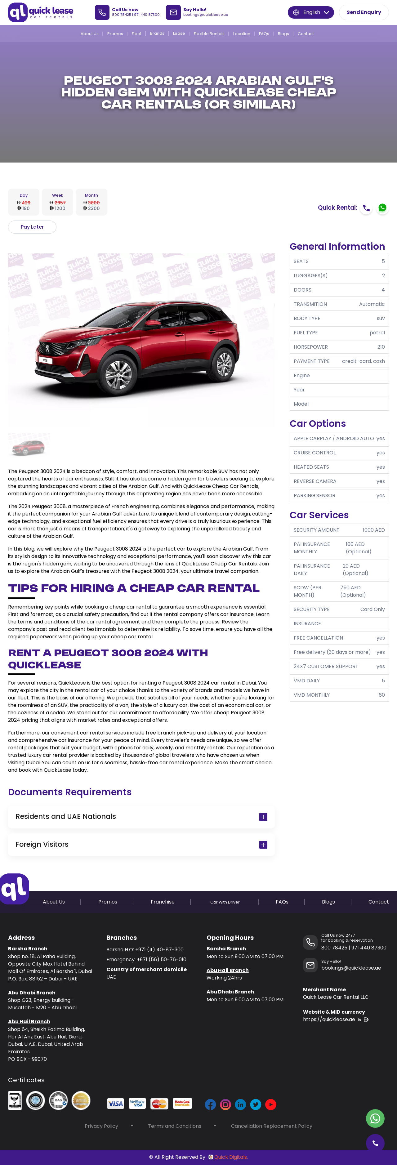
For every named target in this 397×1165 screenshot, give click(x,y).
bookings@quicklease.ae (205, 14)
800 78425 (121, 14)
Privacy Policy (101, 1126)
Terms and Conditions (174, 1126)
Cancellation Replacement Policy (271, 1126)
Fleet (136, 33)
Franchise (163, 901)
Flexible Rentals (209, 33)
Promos (115, 33)
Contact (306, 33)
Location (241, 33)
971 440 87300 (147, 14)
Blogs (283, 33)
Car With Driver (225, 902)
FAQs (264, 33)
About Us (90, 33)
